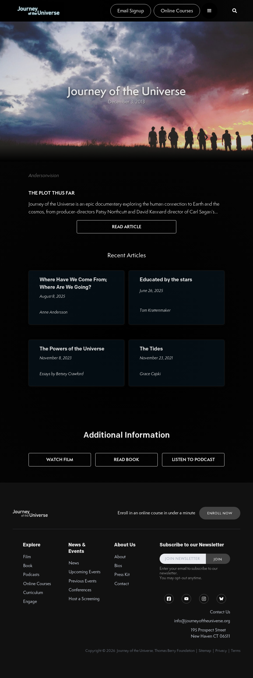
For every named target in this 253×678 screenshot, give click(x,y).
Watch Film (59, 459)
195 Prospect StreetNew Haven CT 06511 (210, 633)
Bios (118, 565)
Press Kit (122, 574)
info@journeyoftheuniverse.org (202, 621)
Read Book (126, 459)
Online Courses (177, 11)
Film (27, 557)
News (74, 563)
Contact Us (220, 612)
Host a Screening (84, 599)
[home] (38, 11)
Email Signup (130, 11)
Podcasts (31, 574)
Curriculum (33, 592)
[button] (209, 11)
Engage (30, 601)
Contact (121, 583)
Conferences (80, 590)
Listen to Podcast (193, 459)
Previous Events (82, 581)
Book (28, 565)
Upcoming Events (84, 572)
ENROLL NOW (219, 513)
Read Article (126, 227)
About (120, 557)
